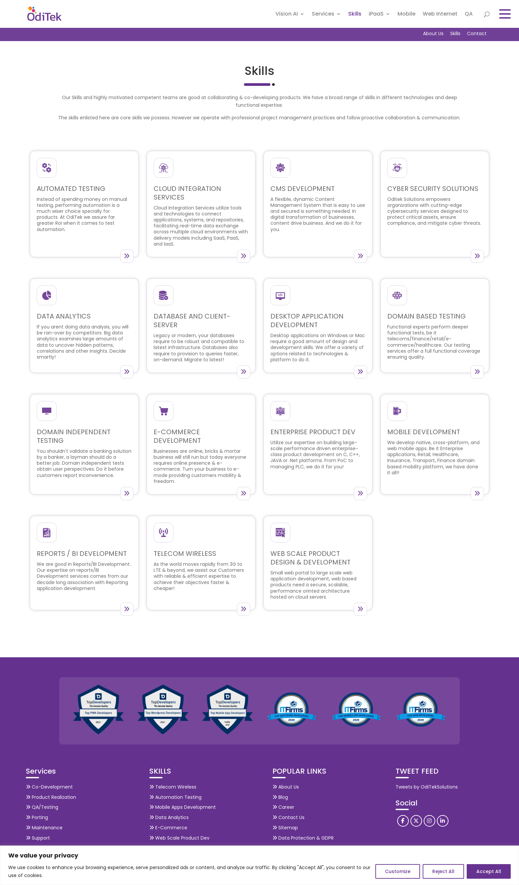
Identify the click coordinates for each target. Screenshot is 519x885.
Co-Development (49, 787)
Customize (397, 871)
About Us (433, 33)
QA (469, 15)
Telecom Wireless (172, 787)
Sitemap (285, 827)
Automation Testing (175, 797)
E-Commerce (168, 827)
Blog (280, 797)
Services (323, 15)
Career (283, 807)
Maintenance (44, 827)
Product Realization (51, 797)
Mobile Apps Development (182, 807)
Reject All (443, 871)
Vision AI (286, 15)
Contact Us (288, 817)
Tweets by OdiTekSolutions (427, 787)
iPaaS (376, 15)
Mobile (406, 15)
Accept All (488, 871)
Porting (37, 817)
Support (38, 838)
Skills (354, 15)
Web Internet (440, 15)
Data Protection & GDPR (303, 838)
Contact (477, 33)
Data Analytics (169, 817)
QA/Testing (42, 807)
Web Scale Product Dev (179, 838)
